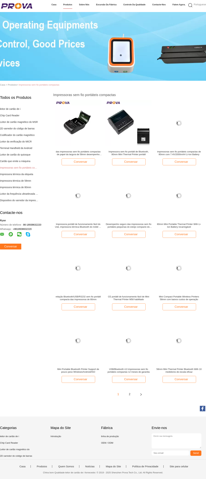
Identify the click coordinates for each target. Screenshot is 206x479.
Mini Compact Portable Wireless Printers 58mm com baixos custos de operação (179, 298)
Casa (54, 4)
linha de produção (110, 436)
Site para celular (179, 466)
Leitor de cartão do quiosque (15, 154)
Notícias (90, 466)
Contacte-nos (159, 4)
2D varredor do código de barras (17, 128)
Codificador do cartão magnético (17, 135)
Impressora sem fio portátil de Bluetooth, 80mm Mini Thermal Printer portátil (128, 153)
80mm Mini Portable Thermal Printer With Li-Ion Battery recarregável (179, 225)
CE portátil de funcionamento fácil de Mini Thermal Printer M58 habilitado (128, 298)
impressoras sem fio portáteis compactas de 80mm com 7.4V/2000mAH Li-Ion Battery (179, 153)
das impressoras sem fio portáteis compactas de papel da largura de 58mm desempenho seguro (78, 153)
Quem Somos (66, 466)
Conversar (10, 246)
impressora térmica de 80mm (15, 187)
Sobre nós (84, 4)
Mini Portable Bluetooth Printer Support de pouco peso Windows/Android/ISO (78, 370)
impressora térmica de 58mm (15, 180)
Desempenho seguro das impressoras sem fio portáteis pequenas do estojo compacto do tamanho (128, 225)
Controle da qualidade (134, 4)
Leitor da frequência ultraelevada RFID (19, 193)
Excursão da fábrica (106, 4)
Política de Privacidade (145, 466)
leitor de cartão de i (10, 109)
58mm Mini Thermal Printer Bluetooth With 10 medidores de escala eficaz (179, 370)
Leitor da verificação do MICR (16, 141)
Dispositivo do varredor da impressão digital (19, 200)
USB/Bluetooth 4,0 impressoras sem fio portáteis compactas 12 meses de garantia (129, 370)
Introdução (55, 436)
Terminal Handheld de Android (16, 148)
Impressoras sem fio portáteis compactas (39, 84)
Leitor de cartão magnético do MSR (19, 122)
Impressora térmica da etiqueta (16, 174)
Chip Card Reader (9, 115)
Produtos (67, 4)
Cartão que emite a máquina (15, 161)
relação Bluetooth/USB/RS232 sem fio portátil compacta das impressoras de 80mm (78, 298)
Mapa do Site (113, 466)
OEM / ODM (107, 443)
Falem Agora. (179, 4)
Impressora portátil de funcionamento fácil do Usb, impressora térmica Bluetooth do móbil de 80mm (78, 225)
